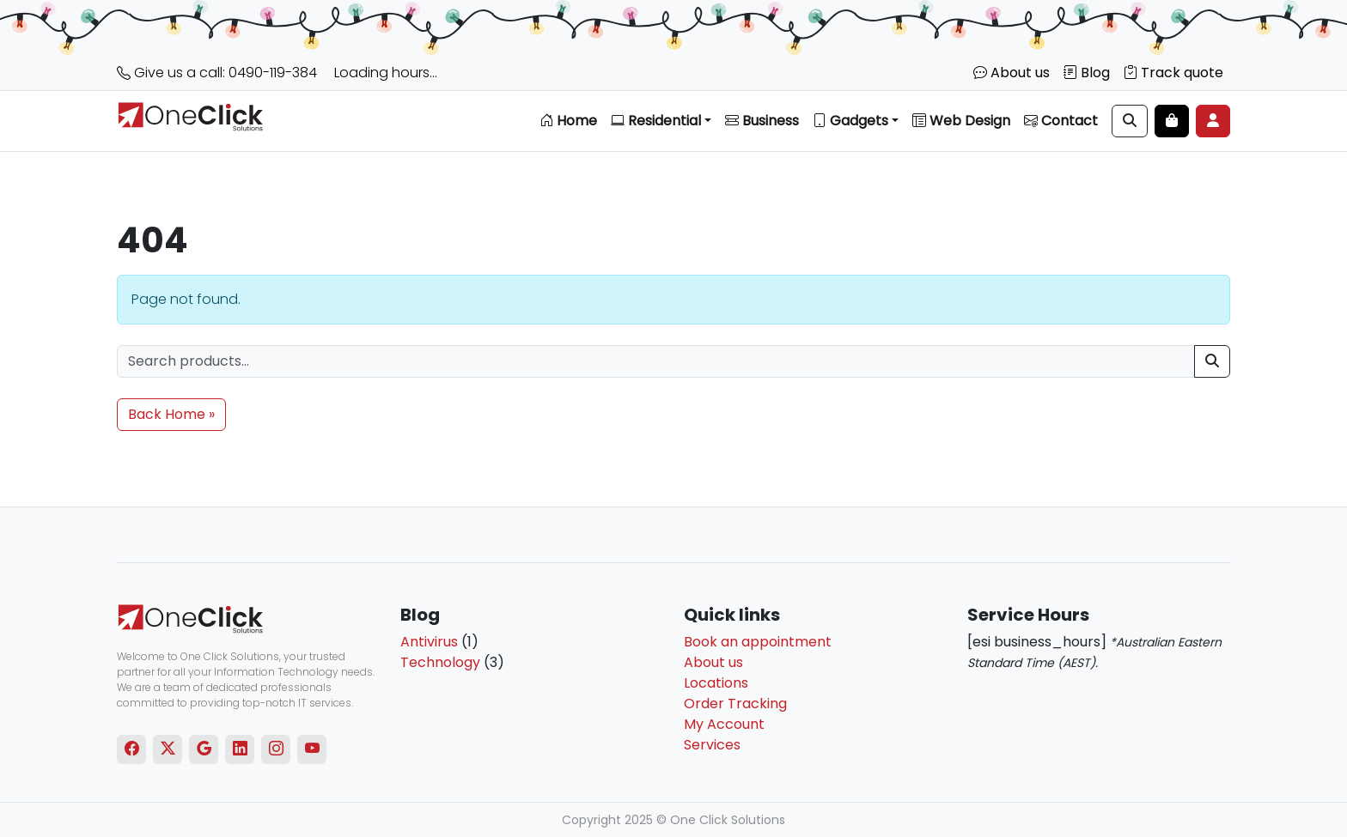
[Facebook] (132, 749)
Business (762, 120)
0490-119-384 (273, 72)
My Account (724, 724)
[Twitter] (168, 749)
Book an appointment (758, 642)
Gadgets (850, 120)
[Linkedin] (240, 749)
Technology (440, 662)
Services (712, 745)
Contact (1061, 120)
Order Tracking (735, 703)
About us (1011, 72)
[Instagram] (276, 749)
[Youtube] (312, 749)
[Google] (204, 749)
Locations (716, 683)
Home (568, 120)
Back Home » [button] (171, 414)
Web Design (961, 120)
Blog (1087, 72)
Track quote (1173, 72)
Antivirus (429, 642)
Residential (656, 120)
